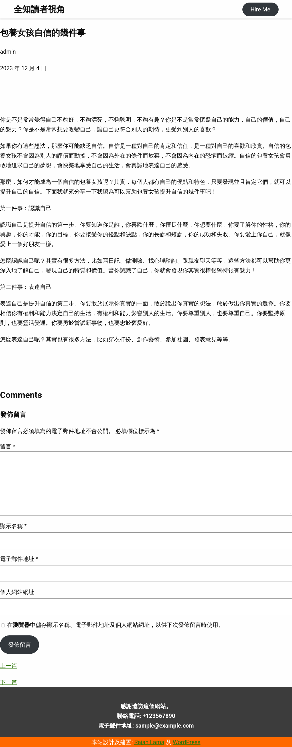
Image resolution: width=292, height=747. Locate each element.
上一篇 (8, 665)
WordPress (186, 742)
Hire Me (260, 9)
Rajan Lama (149, 742)
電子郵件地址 (19, 558)
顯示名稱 (13, 526)
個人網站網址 (17, 592)
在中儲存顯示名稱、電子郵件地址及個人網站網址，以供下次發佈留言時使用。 (115, 624)
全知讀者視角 (39, 9)
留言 (7, 446)
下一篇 (8, 682)
